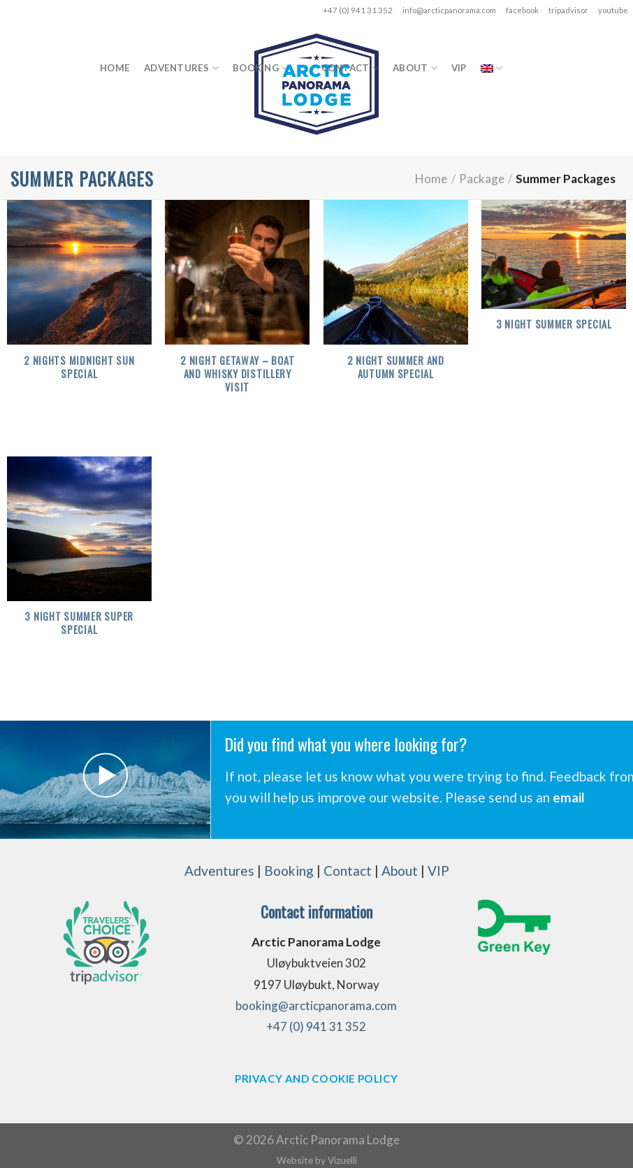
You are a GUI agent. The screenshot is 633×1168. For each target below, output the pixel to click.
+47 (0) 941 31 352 (358, 10)
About (415, 68)
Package (481, 178)
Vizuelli (342, 1160)
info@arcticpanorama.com (449, 10)
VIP (459, 67)
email (569, 797)
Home (115, 67)
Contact (350, 68)
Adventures (181, 68)
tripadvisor (568, 10)
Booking (260, 68)
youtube (613, 10)
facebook (522, 10)
